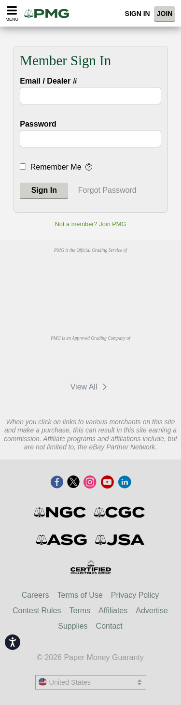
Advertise (152, 610)
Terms (80, 610)
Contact (109, 626)
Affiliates (112, 610)
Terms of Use (80, 595)
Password (38, 124)
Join (165, 13)
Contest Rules (37, 610)
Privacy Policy (135, 595)
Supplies (72, 626)
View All (90, 387)
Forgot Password (107, 190)
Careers (35, 595)
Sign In (137, 13)
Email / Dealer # (48, 81)
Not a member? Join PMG (90, 224)
